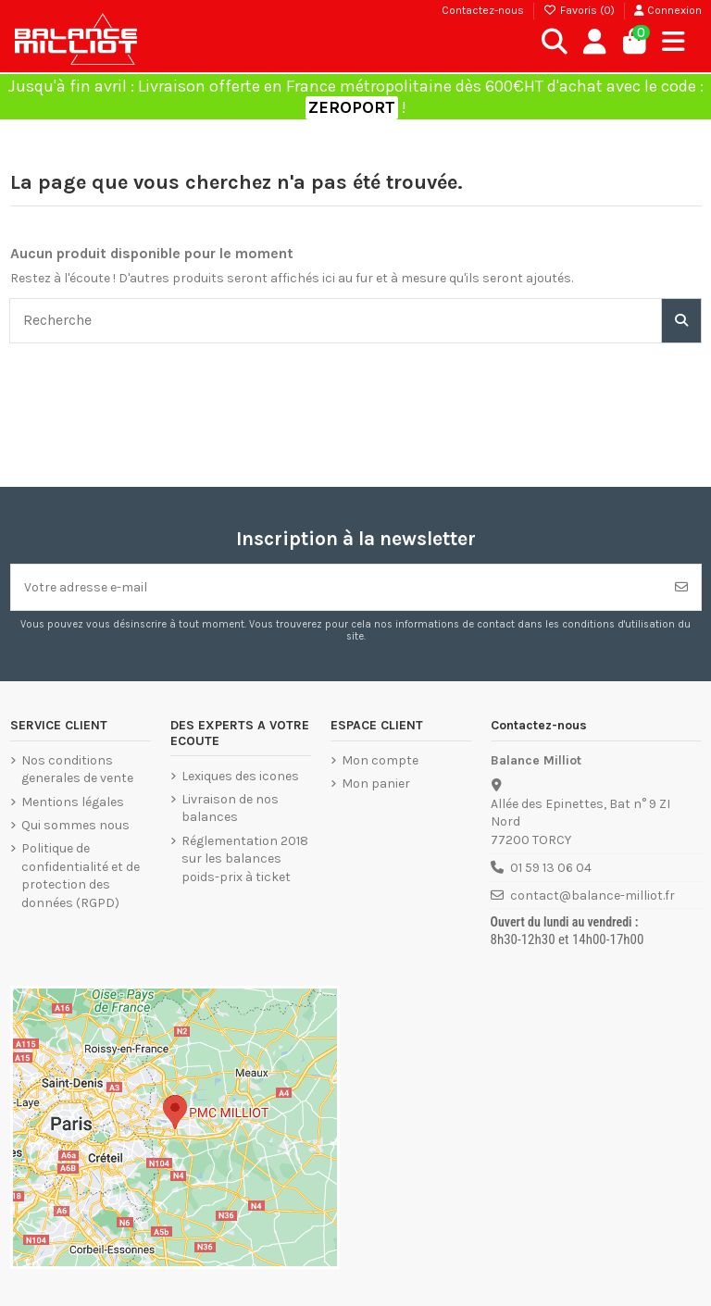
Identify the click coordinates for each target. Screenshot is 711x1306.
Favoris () (580, 10)
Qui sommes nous (75, 825)
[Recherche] (681, 320)
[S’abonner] (681, 587)
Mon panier (376, 783)
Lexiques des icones (240, 776)
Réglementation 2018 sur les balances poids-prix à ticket (244, 859)
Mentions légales (72, 802)
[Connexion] (595, 42)
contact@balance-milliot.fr (592, 895)
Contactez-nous (483, 10)
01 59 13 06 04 (551, 868)
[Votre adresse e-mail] (337, 587)
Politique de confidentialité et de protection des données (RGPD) (80, 875)
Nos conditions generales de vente (77, 770)
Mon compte (380, 760)
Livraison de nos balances (230, 808)
